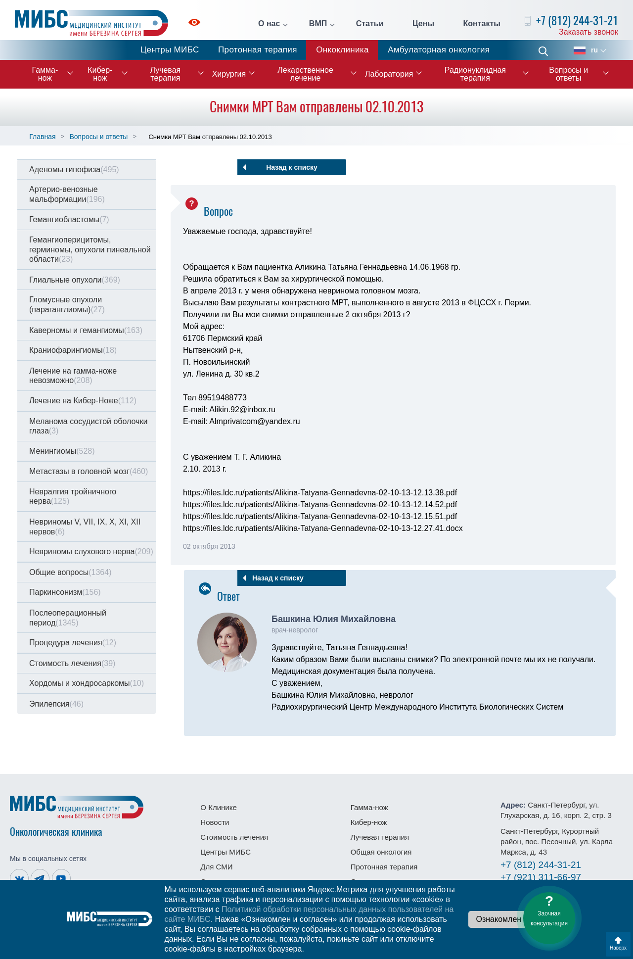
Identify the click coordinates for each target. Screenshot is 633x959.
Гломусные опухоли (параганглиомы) (67, 304)
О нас (269, 24)
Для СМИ (216, 867)
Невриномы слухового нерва (91, 551)
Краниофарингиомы (73, 350)
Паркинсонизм (65, 592)
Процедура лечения (72, 642)
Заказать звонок (588, 32)
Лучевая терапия (165, 74)
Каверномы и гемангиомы (85, 330)
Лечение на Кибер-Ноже (82, 400)
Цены (423, 24)
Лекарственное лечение (305, 74)
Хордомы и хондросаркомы (86, 683)
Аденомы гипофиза (74, 169)
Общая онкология (381, 852)
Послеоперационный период (67, 618)
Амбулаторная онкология (439, 49)
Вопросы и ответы (568, 74)
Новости (214, 822)
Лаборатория (389, 74)
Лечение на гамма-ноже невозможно (73, 376)
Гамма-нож (45, 74)
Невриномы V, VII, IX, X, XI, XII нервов (84, 527)
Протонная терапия (257, 49)
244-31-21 (540, 864)
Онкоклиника (342, 49)
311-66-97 (540, 877)
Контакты (481, 24)
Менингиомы (62, 451)
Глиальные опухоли (74, 280)
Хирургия (229, 74)
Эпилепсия (56, 704)
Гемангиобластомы (69, 219)
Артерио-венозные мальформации (67, 194)
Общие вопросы (70, 572)
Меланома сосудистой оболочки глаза (88, 426)
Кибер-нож (100, 74)
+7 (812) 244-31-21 (577, 20)
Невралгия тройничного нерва (72, 496)
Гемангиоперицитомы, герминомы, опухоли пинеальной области (90, 249)
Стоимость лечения (72, 663)
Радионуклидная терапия (475, 74)
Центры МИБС (169, 49)
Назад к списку (291, 167)
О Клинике (218, 807)
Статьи (370, 24)
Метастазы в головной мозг (88, 471)
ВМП (318, 24)
